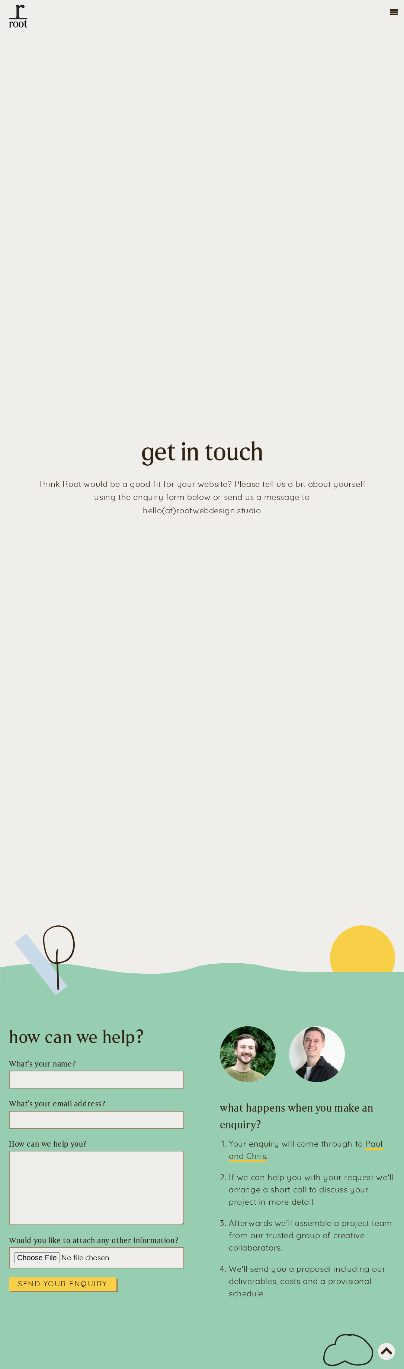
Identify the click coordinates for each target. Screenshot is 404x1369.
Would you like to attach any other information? (94, 1240)
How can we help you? (48, 1144)
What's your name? (42, 1064)
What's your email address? (57, 1104)
